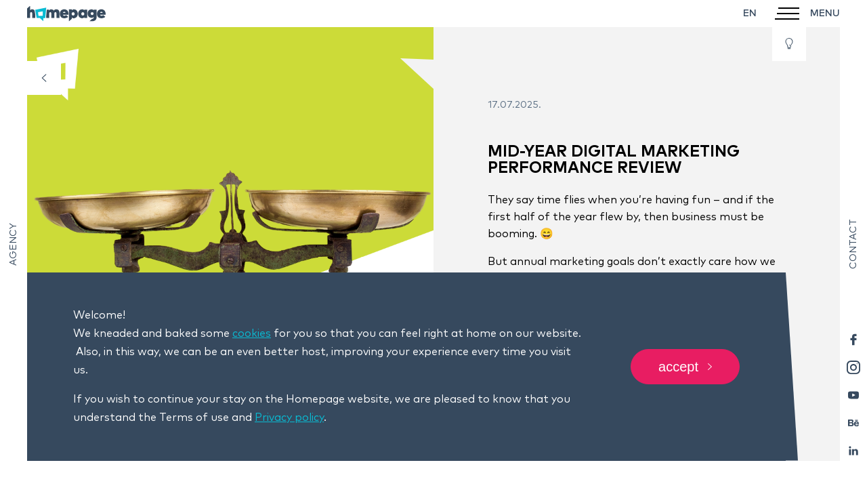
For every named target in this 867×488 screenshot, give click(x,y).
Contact (853, 244)
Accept (685, 366)
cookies (251, 333)
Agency (13, 244)
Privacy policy (289, 417)
